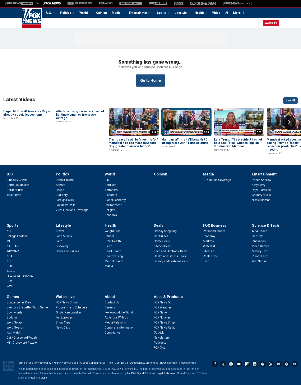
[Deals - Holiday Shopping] (165, 231)
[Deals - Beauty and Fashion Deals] (171, 261)
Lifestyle (181, 12)
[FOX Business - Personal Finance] (214, 231)
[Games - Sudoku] (12, 317)
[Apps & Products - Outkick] (159, 332)
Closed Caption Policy (92, 362)
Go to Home (150, 80)
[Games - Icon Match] (14, 332)
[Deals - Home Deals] (162, 241)
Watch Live (65, 296)
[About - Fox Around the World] (119, 312)
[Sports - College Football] (17, 236)
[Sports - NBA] (10, 256)
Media (116, 12)
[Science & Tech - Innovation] (259, 241)
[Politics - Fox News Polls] (65, 205)
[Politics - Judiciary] (62, 195)
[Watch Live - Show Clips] (63, 322)
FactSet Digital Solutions (141, 373)
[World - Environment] (113, 205)
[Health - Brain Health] (113, 241)
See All (290, 100)
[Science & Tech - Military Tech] (260, 251)
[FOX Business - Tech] (206, 261)
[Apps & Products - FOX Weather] (162, 307)
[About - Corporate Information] (119, 327)
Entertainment (139, 12)
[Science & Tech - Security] (257, 236)
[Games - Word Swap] (14, 322)
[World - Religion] (110, 210)
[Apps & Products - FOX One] (159, 347)
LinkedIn (255, 364)
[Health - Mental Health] (114, 261)
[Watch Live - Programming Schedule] (71, 307)
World (83, 12)
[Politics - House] (60, 190)
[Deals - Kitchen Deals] (163, 246)
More (237, 12)
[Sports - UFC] (9, 281)
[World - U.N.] (107, 180)
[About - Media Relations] (115, 322)
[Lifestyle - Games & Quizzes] (67, 251)
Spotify (286, 364)
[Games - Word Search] (15, 327)
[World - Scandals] (111, 215)
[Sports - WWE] (10, 286)
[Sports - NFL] (9, 231)
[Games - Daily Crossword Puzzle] (22, 337)
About (110, 296)
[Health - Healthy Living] (114, 256)
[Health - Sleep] (108, 246)
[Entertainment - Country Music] (261, 195)
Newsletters (278, 364)
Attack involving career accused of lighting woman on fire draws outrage (80, 143)
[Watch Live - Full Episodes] (64, 317)
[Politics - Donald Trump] (65, 180)
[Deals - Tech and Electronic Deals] (170, 251)
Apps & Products (168, 296)
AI (226, 12)
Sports (162, 12)
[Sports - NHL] (9, 261)
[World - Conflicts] (110, 185)
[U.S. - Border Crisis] (15, 190)
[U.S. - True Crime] (14, 195)
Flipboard (247, 364)
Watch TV (271, 22)
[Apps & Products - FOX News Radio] (164, 327)
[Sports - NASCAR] (12, 246)
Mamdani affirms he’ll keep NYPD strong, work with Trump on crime (184, 141)
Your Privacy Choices (66, 362)
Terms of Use (25, 362)
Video (216, 12)
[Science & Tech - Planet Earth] (260, 256)
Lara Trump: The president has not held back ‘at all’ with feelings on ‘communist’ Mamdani (238, 143)
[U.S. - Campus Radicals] (18, 185)
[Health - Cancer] (109, 236)
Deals (158, 225)
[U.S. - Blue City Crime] (17, 180)
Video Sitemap (187, 362)
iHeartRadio (294, 364)
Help (110, 362)
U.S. (49, 12)
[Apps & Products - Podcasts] (160, 342)
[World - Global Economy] (115, 200)
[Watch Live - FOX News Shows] (67, 302)
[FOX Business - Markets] (208, 241)
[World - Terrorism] (111, 190)
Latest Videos (19, 99)
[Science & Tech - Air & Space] (259, 231)
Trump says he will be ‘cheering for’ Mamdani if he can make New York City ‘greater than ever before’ (133, 143)
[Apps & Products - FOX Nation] (161, 312)
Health (199, 12)
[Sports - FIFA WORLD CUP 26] (20, 276)
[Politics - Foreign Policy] (65, 200)
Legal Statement (166, 373)
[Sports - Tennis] (11, 271)
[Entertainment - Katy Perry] (258, 185)
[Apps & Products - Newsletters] (162, 337)
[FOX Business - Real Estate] (210, 256)
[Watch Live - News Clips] (63, 327)
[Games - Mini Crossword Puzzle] (22, 342)
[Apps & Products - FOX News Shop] (164, 322)
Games (13, 296)
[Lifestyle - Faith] (59, 241)
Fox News (32, 18)
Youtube (239, 364)
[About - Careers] (110, 307)
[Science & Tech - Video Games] (260, 246)
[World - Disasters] (111, 195)
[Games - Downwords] (14, 312)
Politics (66, 12)
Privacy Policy (43, 362)
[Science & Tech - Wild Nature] (259, 261)
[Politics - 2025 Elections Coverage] (72, 210)
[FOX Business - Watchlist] (209, 246)
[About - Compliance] (112, 332)
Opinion (101, 12)
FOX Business (214, 225)
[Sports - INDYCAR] (13, 251)
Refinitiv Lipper (39, 377)
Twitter (223, 364)
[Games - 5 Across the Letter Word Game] (27, 307)
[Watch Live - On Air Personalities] (69, 312)
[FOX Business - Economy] (209, 236)
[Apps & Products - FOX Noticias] (162, 317)
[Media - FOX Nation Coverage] (217, 180)
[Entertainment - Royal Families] (261, 190)
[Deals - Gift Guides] (161, 236)
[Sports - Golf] (9, 266)
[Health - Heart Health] (113, 251)
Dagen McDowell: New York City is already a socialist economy (26, 141)
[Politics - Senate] (60, 185)
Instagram (231, 364)
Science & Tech (265, 225)
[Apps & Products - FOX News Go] (162, 302)
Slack (263, 364)
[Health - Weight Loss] (113, 231)
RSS (271, 364)
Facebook (215, 364)
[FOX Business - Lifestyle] (208, 251)
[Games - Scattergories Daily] (19, 302)
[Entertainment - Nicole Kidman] (261, 200)
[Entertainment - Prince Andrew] (261, 180)
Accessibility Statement (144, 362)
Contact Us (121, 362)
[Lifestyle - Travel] (60, 231)
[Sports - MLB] (10, 241)
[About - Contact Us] (112, 302)
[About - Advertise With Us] (116, 317)
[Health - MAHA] (109, 266)
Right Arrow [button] (289, 122)
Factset (86, 373)
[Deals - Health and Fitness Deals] (170, 256)
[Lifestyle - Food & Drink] (64, 236)
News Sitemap (168, 362)
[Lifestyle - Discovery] (62, 246)
